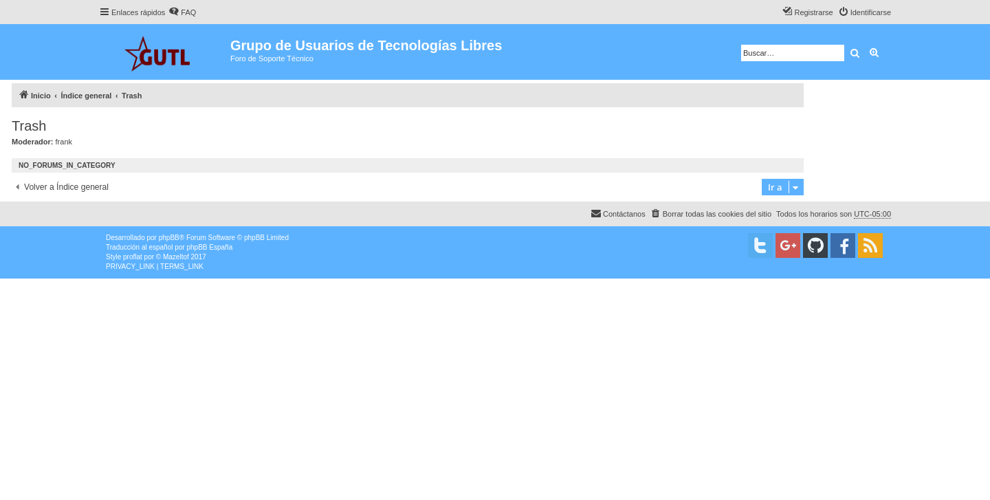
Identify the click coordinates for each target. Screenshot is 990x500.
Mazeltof (176, 257)
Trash (29, 125)
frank (64, 142)
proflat (132, 257)
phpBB (169, 237)
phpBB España (209, 247)
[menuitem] (182, 12)
